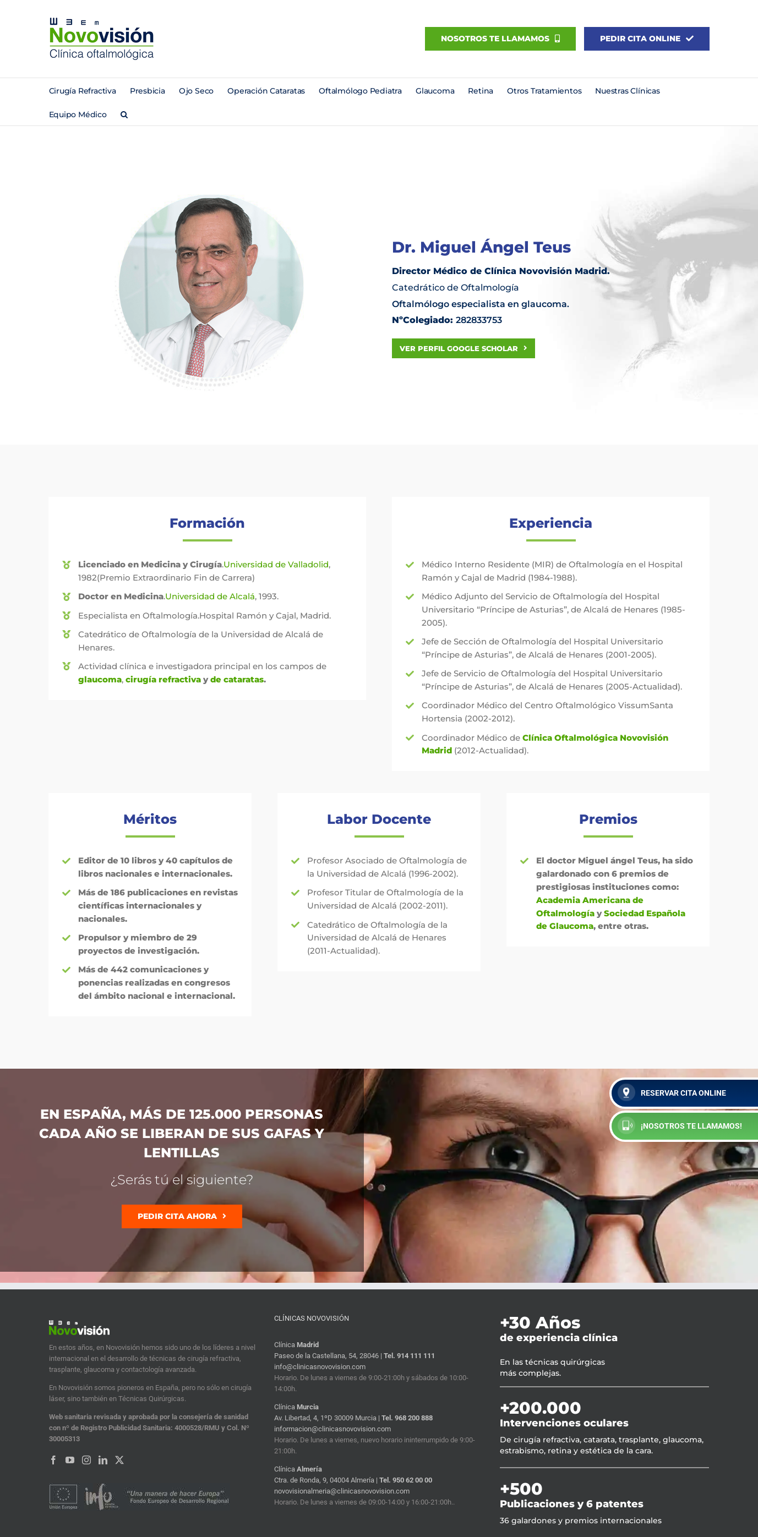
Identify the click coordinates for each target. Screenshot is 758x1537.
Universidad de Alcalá (210, 596)
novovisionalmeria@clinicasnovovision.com (342, 1491)
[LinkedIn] (103, 1460)
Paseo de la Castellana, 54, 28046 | (329, 1356)
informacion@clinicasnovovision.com (332, 1429)
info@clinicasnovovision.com (320, 1367)
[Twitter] (119, 1460)
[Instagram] (86, 1460)
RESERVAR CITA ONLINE (672, 1092)
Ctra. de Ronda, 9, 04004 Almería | (326, 1480)
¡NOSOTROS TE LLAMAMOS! (680, 1125)
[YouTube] (70, 1460)
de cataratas (237, 679)
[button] (124, 113)
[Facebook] (53, 1460)
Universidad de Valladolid (276, 564)
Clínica (296, 1345)
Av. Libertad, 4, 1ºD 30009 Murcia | (327, 1418)
